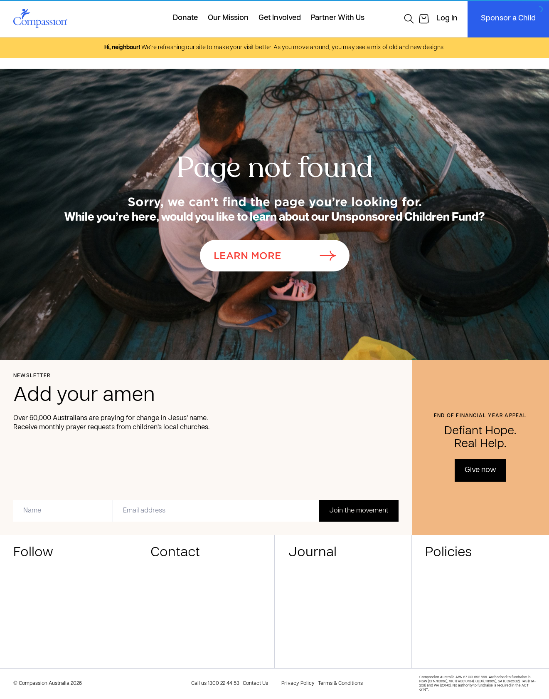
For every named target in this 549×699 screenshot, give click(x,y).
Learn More (275, 255)
